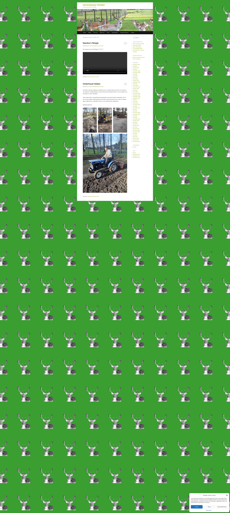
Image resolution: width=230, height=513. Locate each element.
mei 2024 (135, 69)
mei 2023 (135, 74)
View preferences (221, 506)
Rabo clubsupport (137, 47)
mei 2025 (135, 66)
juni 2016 (135, 115)
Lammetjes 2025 (137, 45)
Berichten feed (136, 154)
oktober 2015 (136, 120)
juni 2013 (135, 133)
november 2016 (136, 114)
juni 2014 (135, 127)
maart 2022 (135, 79)
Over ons (96, 32)
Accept (196, 506)
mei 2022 (135, 77)
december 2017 (136, 107)
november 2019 (136, 95)
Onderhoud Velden (91, 84)
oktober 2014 (136, 125)
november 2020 (136, 86)
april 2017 (135, 111)
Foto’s (108, 32)
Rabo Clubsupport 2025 (138, 43)
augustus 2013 (136, 131)
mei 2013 (135, 135)
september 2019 (136, 96)
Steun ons (102, 32)
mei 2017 (135, 109)
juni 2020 (135, 90)
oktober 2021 (136, 80)
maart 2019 (135, 103)
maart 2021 (135, 85)
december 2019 (136, 93)
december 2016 (136, 112)
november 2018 (136, 104)
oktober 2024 (136, 67)
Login (134, 152)
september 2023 (136, 72)
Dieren (89, 32)
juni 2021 (135, 83)
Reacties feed (136, 155)
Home (84, 32)
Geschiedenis (115, 32)
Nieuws (89, 76)
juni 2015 (135, 122)
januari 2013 (136, 139)
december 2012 (136, 141)
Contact (132, 32)
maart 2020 (135, 91)
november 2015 (136, 119)
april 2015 (135, 123)
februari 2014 (136, 128)
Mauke (134, 57)
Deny (209, 506)
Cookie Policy (208, 510)
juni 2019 (135, 101)
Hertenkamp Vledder (94, 5)
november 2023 (136, 70)
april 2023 (135, 75)
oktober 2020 (136, 88)
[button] (227, 495)
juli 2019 (135, 99)
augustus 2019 (136, 98)
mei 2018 (135, 106)
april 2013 (135, 136)
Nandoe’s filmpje (91, 43)
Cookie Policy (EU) (124, 32)
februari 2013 (136, 138)
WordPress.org (136, 157)
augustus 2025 (136, 64)
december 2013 (136, 130)
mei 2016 (135, 117)
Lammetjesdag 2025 (137, 48)
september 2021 (136, 82)
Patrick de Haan (100, 45)
